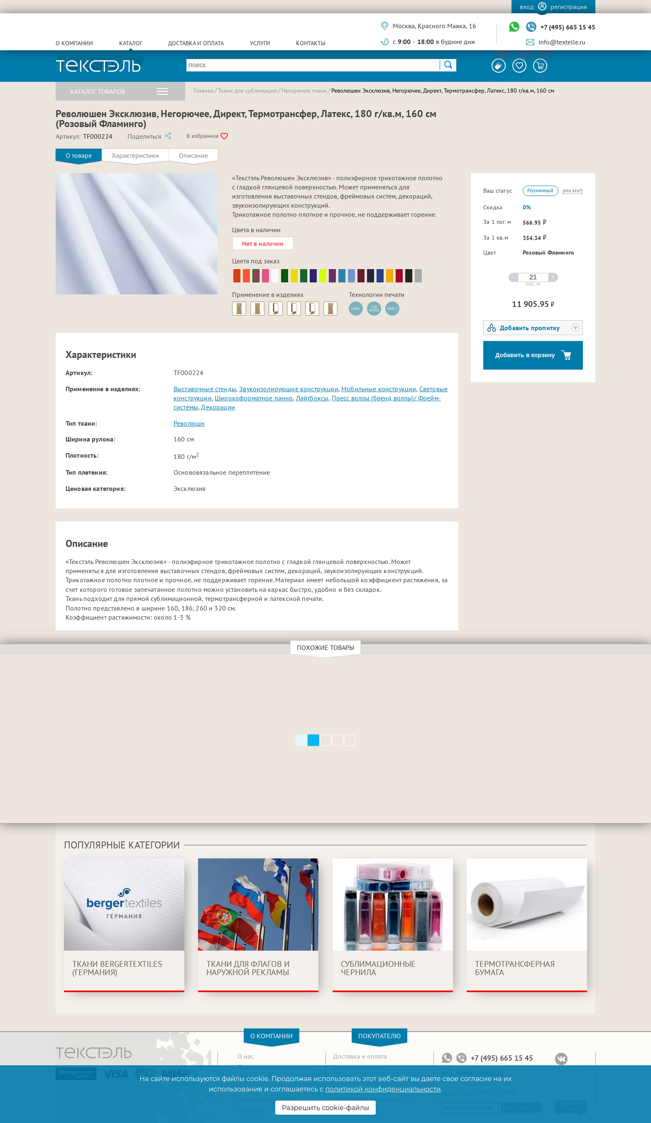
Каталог (130, 43)
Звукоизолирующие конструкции (288, 389)
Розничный (540, 190)
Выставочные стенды (205, 389)
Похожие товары (327, 647)
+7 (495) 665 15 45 (568, 27)
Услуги (260, 43)
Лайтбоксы (312, 398)
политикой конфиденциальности (383, 1089)
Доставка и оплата (196, 43)
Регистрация (569, 6)
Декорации (218, 407)
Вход (527, 6)
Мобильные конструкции (378, 389)
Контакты (311, 43)
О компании (74, 43)
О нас (245, 1056)
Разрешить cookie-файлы (326, 1108)
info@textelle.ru (561, 42)
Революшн (189, 423)
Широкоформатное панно (254, 398)
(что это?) (572, 190)
